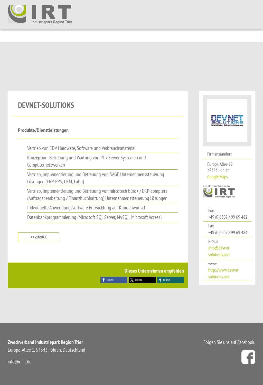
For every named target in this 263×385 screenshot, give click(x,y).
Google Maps (217, 177)
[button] (113, 280)
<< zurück (39, 237)
